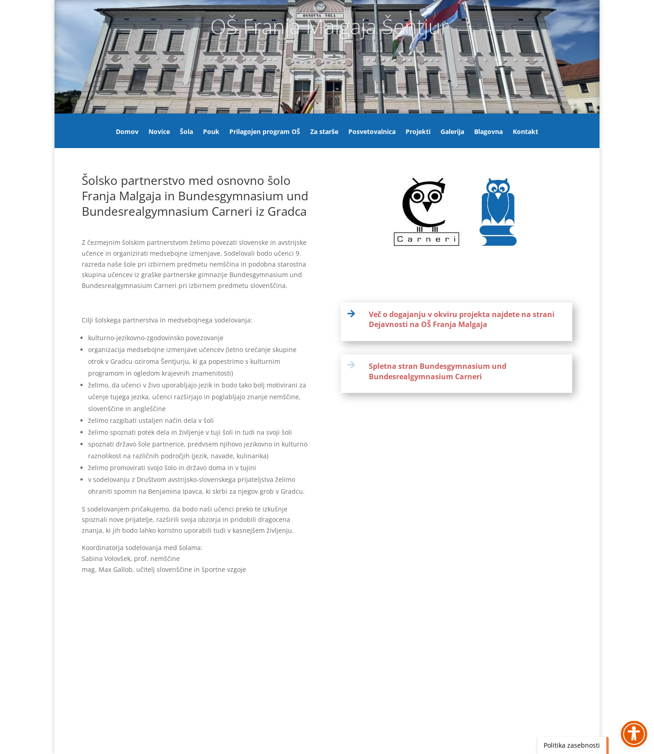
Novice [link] (159, 132)
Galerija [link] (452, 132)
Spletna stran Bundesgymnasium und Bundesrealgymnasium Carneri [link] (437, 371)
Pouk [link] (211, 132)
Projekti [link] (418, 132)
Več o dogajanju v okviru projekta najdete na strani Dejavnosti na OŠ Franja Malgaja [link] (462, 319)
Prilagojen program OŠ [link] (264, 132)
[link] (354, 313)
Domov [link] (127, 132)
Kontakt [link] (525, 132)
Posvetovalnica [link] (372, 132)
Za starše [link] (324, 132)
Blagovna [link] (488, 132)
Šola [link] (186, 132)
